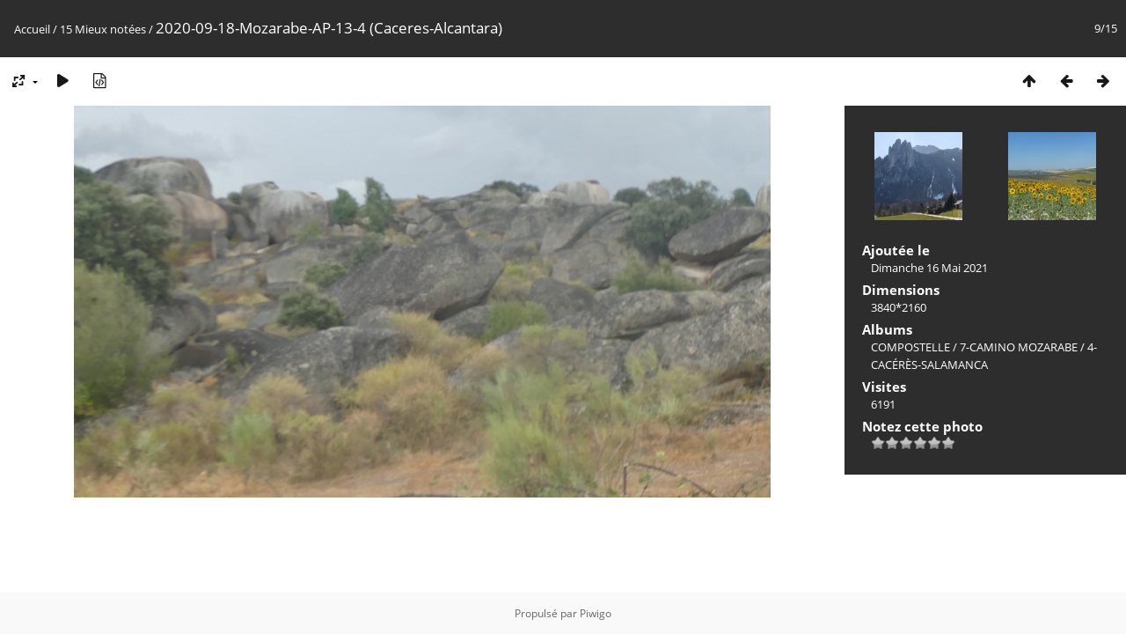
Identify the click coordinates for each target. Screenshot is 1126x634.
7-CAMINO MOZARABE (1019, 347)
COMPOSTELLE (910, 347)
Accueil (32, 29)
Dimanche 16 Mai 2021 (929, 268)
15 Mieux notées (103, 29)
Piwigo (595, 613)
